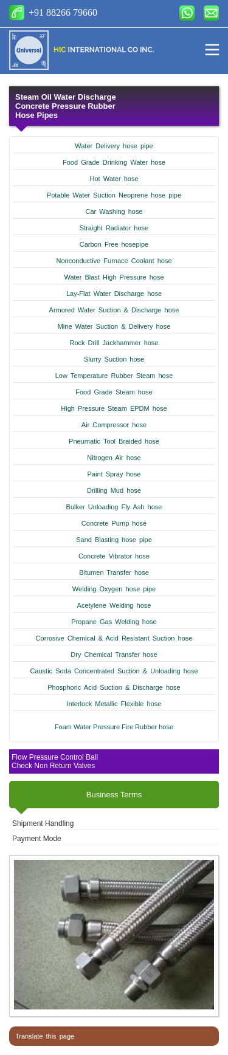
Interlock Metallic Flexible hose (114, 703)
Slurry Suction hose (114, 359)
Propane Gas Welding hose (113, 621)
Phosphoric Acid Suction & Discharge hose (114, 687)
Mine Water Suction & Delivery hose (114, 326)
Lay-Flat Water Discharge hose (114, 293)
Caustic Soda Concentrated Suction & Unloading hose (114, 671)
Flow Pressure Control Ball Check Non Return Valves (55, 761)
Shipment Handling (43, 823)
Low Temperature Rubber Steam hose (114, 375)
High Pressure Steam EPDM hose (114, 408)
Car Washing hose (113, 211)
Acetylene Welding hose (114, 605)
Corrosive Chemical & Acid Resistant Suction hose (114, 638)
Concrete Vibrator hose (114, 556)
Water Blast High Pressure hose (114, 277)
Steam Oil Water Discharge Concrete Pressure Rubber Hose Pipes (65, 106)
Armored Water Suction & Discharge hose (114, 310)
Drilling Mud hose (114, 490)
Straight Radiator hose (114, 228)
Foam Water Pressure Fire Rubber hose (114, 726)
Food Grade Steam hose (113, 392)
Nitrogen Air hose (113, 457)
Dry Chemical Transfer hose (114, 654)
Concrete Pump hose (114, 523)
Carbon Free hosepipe (114, 244)
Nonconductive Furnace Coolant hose (113, 260)
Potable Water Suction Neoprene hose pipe (114, 195)
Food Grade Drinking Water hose (114, 162)
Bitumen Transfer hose (114, 572)
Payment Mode (36, 838)
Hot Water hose (113, 178)
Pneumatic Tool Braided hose (114, 441)
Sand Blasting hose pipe (114, 539)
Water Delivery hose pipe (114, 145)
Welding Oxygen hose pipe (114, 589)
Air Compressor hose (114, 424)
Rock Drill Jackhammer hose (114, 342)
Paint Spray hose (114, 474)
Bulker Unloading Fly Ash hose (114, 506)
